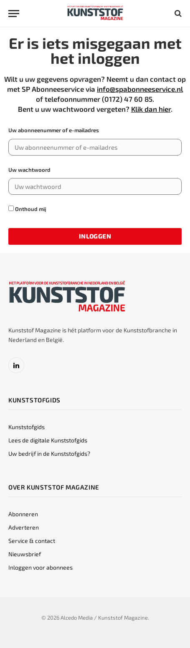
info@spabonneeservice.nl (140, 89)
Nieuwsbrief (24, 554)
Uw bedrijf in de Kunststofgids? (49, 453)
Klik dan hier (151, 109)
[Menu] (13, 13)
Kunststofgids (26, 426)
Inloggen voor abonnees (40, 567)
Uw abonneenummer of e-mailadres (53, 130)
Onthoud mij (27, 209)
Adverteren (23, 527)
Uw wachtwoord (29, 169)
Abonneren (23, 513)
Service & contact (31, 540)
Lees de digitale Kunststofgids (47, 440)
